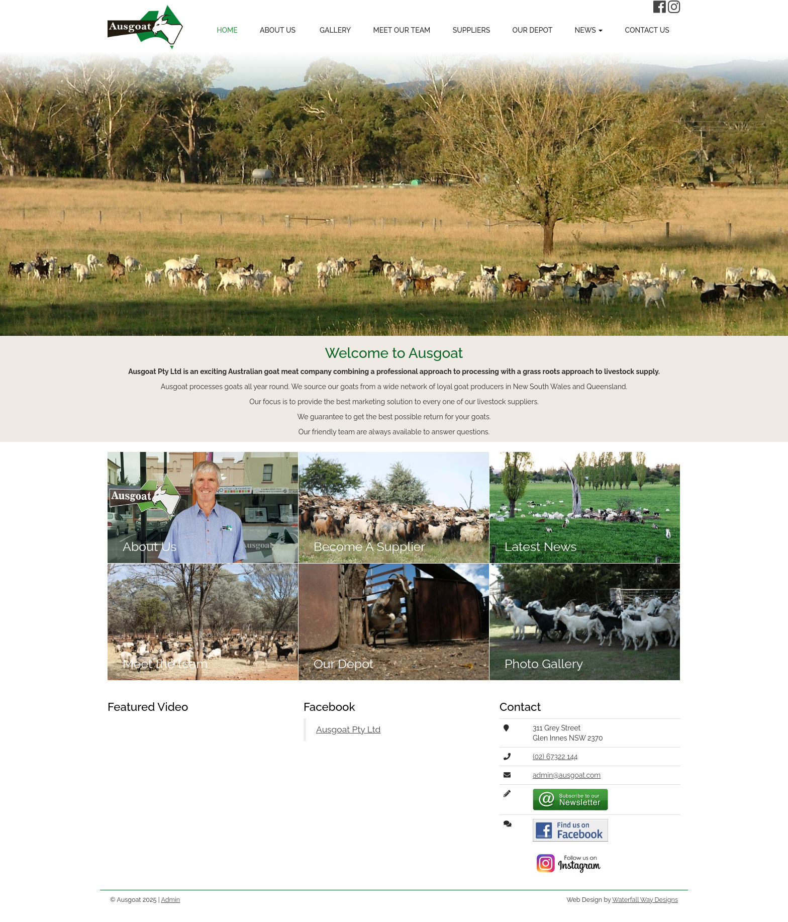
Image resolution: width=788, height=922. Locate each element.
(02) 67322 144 (555, 757)
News (589, 30)
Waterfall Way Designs (645, 899)
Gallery (334, 30)
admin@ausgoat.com (567, 775)
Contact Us (647, 30)
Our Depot (533, 30)
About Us (278, 30)
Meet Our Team (401, 30)
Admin (170, 899)
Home (227, 30)
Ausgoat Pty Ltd (348, 729)
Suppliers (471, 30)
